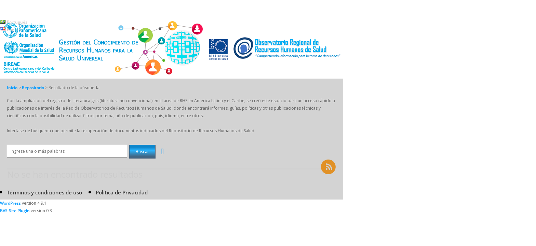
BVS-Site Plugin (15, 211)
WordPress (10, 203)
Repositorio (33, 88)
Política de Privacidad (122, 192)
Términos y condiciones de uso (44, 192)
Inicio (12, 88)
